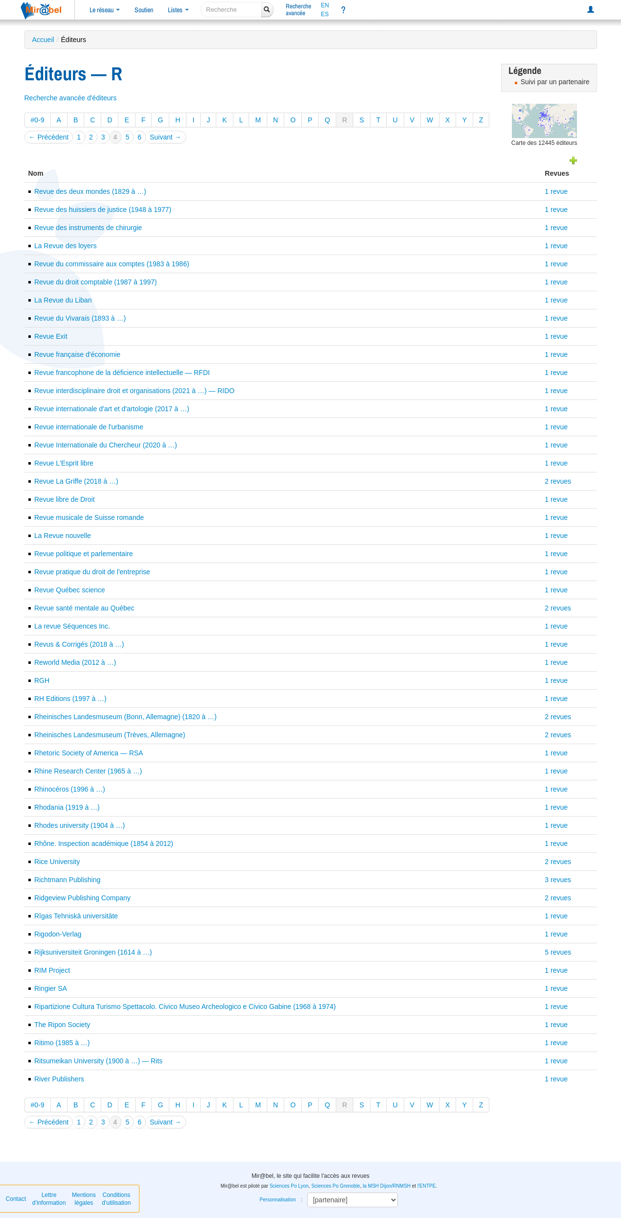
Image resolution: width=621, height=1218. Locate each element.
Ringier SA (50, 988)
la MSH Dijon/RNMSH (387, 1186)
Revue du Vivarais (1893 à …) (80, 318)
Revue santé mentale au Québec (84, 608)
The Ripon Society (62, 1025)
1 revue (556, 191)
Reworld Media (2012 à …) (75, 662)
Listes (178, 9)
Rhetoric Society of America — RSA (88, 753)
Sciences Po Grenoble (335, 1186)
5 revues (558, 952)
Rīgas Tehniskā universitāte (76, 916)
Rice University (57, 862)
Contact (16, 1198)
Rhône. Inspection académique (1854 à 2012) (103, 843)
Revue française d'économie (77, 354)
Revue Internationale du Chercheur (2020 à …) (105, 445)
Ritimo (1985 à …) (62, 1043)
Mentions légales (84, 1199)
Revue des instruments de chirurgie (88, 228)
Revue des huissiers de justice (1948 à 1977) (102, 209)
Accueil (43, 40)
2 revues (558, 481)
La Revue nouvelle (62, 535)
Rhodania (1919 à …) (67, 807)
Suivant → (166, 137)
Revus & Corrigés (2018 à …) (79, 644)
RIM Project (52, 970)
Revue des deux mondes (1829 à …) (90, 191)
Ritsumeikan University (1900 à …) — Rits (98, 1061)
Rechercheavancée (298, 9)
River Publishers (59, 1079)
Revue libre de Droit (64, 499)
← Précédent (49, 137)
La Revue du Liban (63, 300)
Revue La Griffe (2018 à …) (76, 481)
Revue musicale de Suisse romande (89, 517)
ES (325, 14)
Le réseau (105, 9)
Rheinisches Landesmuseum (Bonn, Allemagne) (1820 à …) (125, 717)
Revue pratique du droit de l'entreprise (92, 572)
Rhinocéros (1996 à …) (69, 789)
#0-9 (38, 120)
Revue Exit (51, 336)
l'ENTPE (426, 1186)
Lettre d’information (49, 1199)
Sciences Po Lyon (289, 1186)
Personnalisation (278, 1199)
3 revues (558, 880)
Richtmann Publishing (67, 880)
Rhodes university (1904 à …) (79, 825)
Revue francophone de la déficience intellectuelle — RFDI (122, 372)
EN (325, 5)
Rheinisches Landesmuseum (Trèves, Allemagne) (109, 735)
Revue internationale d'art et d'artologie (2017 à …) (111, 409)
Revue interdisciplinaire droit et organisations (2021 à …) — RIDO (134, 391)
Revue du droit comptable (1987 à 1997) (95, 282)
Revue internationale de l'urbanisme (88, 427)
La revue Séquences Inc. (72, 626)
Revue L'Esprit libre (63, 463)
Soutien (144, 9)
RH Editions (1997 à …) (70, 699)
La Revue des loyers (65, 246)
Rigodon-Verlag (58, 934)
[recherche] (231, 9)
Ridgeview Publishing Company (82, 898)
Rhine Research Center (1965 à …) (88, 771)
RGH (41, 680)
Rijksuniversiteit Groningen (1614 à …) (93, 952)
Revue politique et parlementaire (83, 554)
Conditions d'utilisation (116, 1199)
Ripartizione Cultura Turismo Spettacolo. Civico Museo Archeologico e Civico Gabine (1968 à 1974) (185, 1006)
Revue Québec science (69, 590)
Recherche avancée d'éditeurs (70, 98)
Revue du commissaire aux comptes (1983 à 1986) (111, 264)
